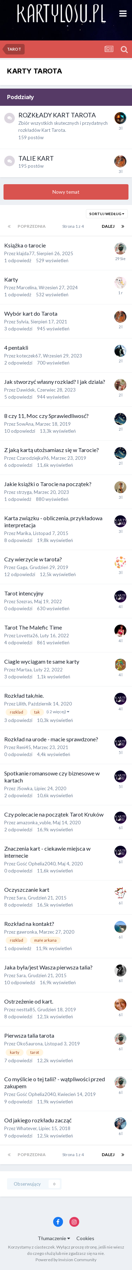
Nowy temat (66, 192)
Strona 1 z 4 (73, 226)
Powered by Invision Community (66, 1259)
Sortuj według (106, 214)
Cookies (85, 1238)
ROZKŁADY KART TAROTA (57, 115)
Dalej (108, 226)
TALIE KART (36, 158)
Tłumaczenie (54, 1238)
